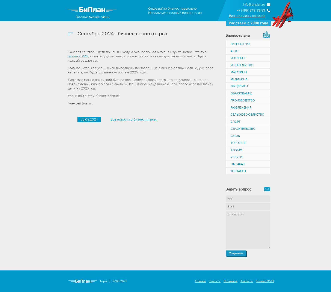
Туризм (236, 150)
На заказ (238, 164)
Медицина (239, 79)
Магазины (239, 72)
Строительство (243, 129)
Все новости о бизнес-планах (133, 119)
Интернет (238, 58)
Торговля (238, 143)
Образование (241, 93)
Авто (235, 51)
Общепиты (239, 86)
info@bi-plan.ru (254, 4)
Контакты (238, 171)
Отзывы (200, 281)
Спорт (235, 122)
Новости (215, 281)
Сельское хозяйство (247, 114)
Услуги (236, 157)
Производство (243, 100)
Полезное (230, 281)
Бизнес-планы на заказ (247, 16)
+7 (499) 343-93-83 (251, 10)
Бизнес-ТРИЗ (78, 56)
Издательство (242, 65)
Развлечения (241, 107)
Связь (235, 136)
